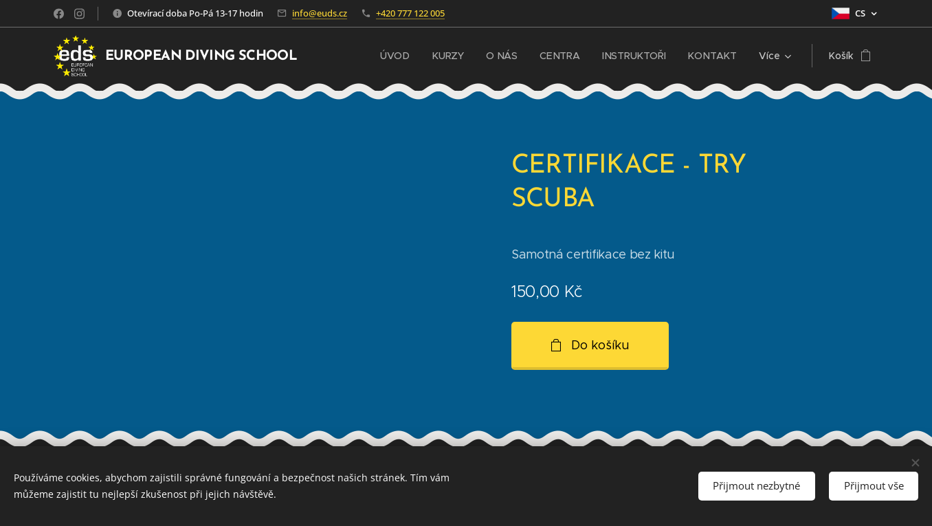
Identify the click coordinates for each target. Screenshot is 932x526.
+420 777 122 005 (410, 13)
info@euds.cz (319, 13)
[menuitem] (400, 56)
